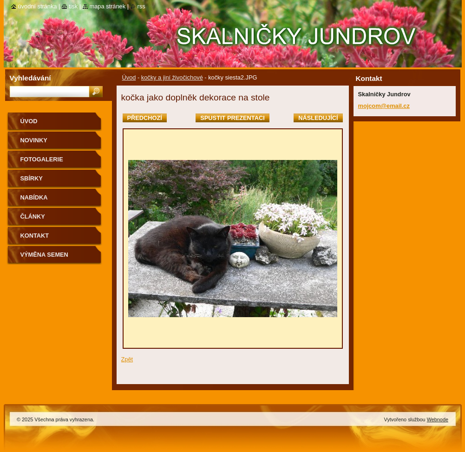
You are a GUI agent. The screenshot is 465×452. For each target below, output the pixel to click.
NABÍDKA (34, 197)
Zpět (127, 359)
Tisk (73, 6)
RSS (141, 6)
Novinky (33, 140)
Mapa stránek (108, 6)
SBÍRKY (31, 178)
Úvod (129, 77)
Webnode (437, 419)
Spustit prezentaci (232, 117)
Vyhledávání (30, 78)
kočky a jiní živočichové (172, 77)
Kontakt (34, 235)
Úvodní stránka (37, 6)
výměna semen (44, 254)
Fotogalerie (41, 159)
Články (32, 216)
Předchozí (144, 117)
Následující (318, 117)
